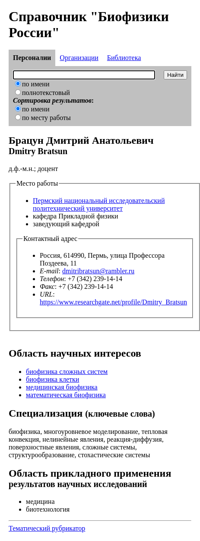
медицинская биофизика (62, 387)
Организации (79, 57)
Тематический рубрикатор (47, 528)
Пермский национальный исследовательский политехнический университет (99, 204)
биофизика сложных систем (67, 371)
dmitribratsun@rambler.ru (98, 271)
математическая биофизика (66, 395)
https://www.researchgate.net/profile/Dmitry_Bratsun (113, 302)
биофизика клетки (52, 379)
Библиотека (124, 57)
